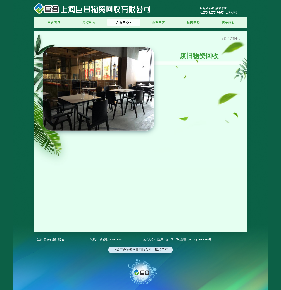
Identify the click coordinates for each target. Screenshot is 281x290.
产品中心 (123, 22)
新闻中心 (193, 22)
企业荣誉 (158, 22)
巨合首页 (54, 22)
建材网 (169, 239)
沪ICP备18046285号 (199, 239)
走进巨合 (88, 22)
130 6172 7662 (212, 12)
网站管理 (181, 239)
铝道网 (159, 239)
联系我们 (228, 22)
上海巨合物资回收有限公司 (92, 12)
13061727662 (115, 239)
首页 (223, 35)
